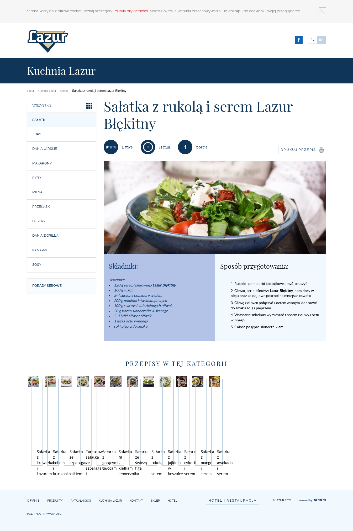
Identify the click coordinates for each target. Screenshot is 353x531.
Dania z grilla (45, 235)
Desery (38, 221)
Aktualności (81, 500)
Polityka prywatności (44, 514)
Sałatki (64, 90)
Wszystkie (62, 106)
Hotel (172, 500)
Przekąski (41, 207)
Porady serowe (47, 286)
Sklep (155, 500)
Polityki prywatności (130, 11)
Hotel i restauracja (232, 500)
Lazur (30, 90)
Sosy (36, 265)
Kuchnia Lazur (47, 90)
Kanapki (39, 250)
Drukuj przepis (302, 150)
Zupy (36, 134)
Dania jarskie (44, 149)
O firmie (33, 500)
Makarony (42, 163)
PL (312, 39)
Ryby (36, 178)
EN (321, 39)
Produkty (55, 500)
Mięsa (37, 192)
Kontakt (136, 500)
